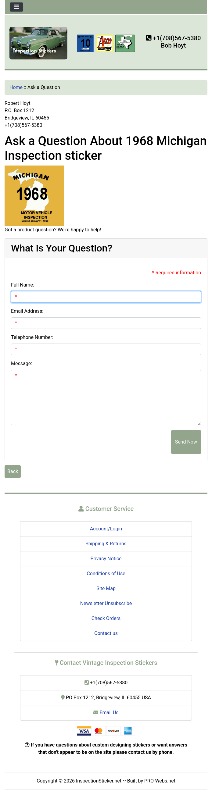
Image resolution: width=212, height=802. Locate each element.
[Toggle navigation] (16, 7)
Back (12, 471)
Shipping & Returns (106, 544)
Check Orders (106, 618)
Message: (21, 363)
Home (16, 87)
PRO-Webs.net (159, 781)
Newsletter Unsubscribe (106, 603)
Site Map (106, 588)
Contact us (106, 633)
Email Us (105, 712)
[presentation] (124, 442)
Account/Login (106, 529)
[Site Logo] (38, 42)
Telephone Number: (32, 337)
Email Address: (27, 311)
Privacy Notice (105, 558)
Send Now (186, 442)
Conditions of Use (106, 573)
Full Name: (22, 285)
